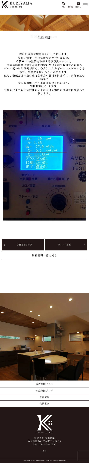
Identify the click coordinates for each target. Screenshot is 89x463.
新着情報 (44, 397)
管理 (44, 451)
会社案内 (44, 403)
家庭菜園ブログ (24, 245)
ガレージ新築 (64, 245)
